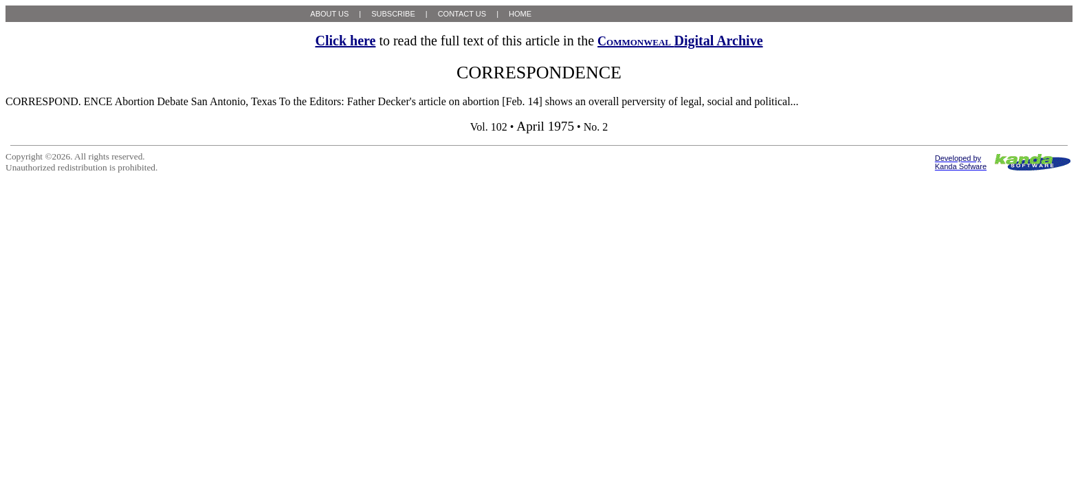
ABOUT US (329, 14)
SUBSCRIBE (393, 14)
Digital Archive (679, 40)
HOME (520, 14)
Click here (345, 40)
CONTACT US (462, 14)
